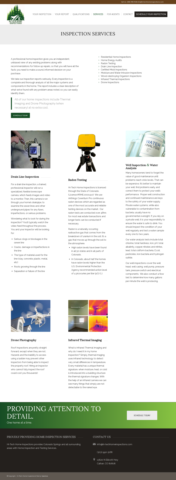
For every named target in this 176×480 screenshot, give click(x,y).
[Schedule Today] (20, 115)
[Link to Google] (167, 2)
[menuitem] (42, 14)
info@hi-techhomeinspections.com (150, 2)
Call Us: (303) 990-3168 (129, 2)
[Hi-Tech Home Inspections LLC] (16, 14)
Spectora (45, 476)
